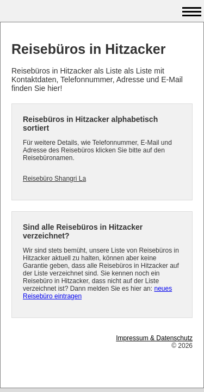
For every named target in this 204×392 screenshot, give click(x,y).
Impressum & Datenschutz (154, 338)
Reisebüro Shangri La (54, 178)
